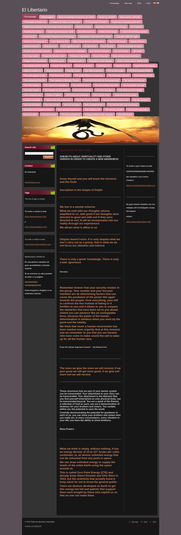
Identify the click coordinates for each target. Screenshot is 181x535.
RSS (139, 3)
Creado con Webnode (33, 526)
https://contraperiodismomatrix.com (141, 185)
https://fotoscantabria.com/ (36, 227)
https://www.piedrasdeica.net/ (138, 222)
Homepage (114, 3)
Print (148, 3)
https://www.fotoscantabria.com (38, 244)
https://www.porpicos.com (35, 216)
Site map (128, 3)
